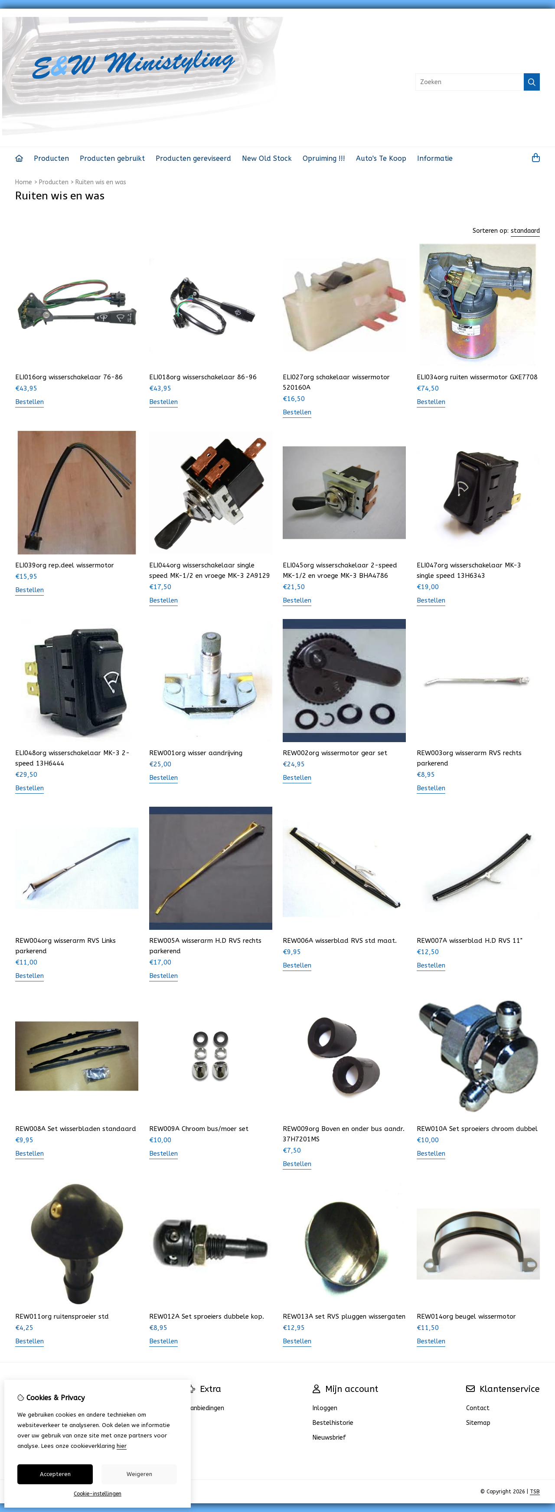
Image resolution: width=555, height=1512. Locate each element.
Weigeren (139, 1474)
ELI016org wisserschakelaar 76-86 (69, 377)
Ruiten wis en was (100, 182)
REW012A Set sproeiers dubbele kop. (206, 1316)
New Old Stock (267, 158)
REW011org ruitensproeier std (62, 1316)
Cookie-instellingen (97, 1494)
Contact (478, 1408)
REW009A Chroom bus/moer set (198, 1129)
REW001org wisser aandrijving (195, 753)
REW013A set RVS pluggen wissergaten (344, 1316)
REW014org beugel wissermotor (466, 1316)
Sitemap (478, 1423)
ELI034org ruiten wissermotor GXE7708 (477, 377)
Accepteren (55, 1474)
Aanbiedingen (205, 1408)
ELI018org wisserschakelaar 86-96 (203, 377)
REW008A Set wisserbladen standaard (75, 1129)
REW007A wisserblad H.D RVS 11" (469, 941)
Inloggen (325, 1408)
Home (23, 182)
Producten (51, 158)
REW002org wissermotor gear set (335, 753)
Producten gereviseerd (193, 158)
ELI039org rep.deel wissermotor (64, 565)
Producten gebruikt (112, 158)
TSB (535, 1492)
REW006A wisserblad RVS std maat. (340, 941)
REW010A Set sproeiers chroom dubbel (477, 1129)
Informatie (435, 158)
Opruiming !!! (324, 158)
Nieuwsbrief (329, 1437)
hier (122, 1446)
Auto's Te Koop (381, 158)
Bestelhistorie (333, 1423)
